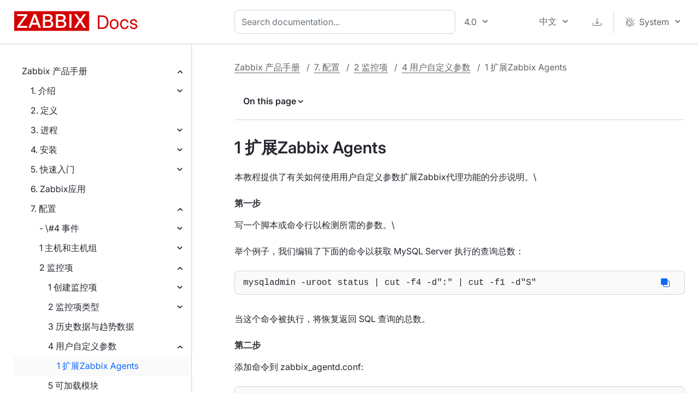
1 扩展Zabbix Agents (98, 365)
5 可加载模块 (73, 385)
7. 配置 (43, 208)
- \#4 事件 (59, 228)
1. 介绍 (43, 90)
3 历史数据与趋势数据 (91, 326)
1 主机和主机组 (68, 247)
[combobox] (347, 21)
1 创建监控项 (72, 287)
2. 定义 (44, 110)
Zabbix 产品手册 (54, 71)
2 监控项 (56, 267)
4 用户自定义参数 (82, 346)
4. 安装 (44, 149)
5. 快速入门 (53, 169)
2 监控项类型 (73, 306)
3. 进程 (44, 129)
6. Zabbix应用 (58, 188)
